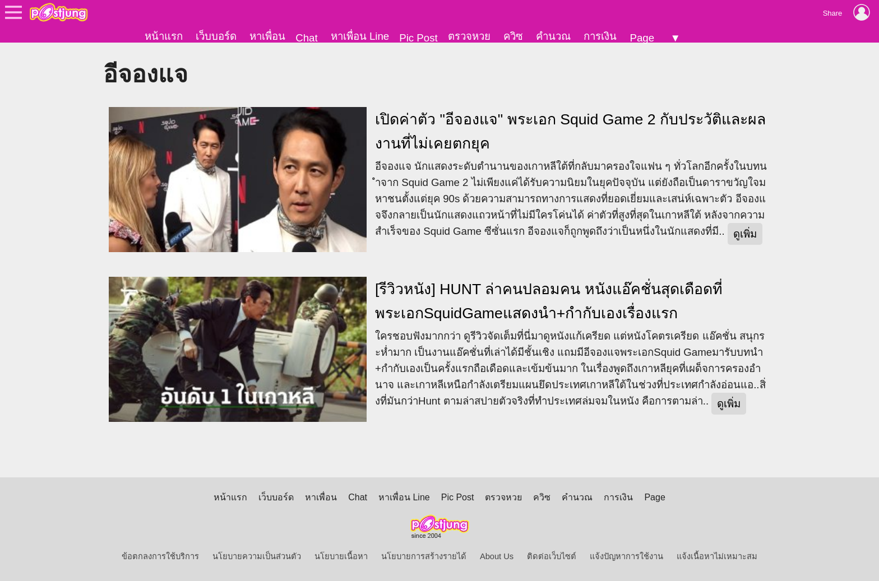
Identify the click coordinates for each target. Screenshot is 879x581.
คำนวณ (553, 36)
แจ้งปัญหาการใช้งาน (626, 556)
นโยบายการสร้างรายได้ (423, 556)
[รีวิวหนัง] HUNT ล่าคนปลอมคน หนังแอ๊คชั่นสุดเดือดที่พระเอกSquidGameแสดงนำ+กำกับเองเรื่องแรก (549, 301)
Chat (306, 38)
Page (642, 38)
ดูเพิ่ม (745, 234)
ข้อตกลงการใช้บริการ (160, 556)
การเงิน (600, 36)
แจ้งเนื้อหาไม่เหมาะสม (717, 556)
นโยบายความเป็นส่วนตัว (256, 556)
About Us (496, 556)
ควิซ (513, 36)
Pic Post (418, 38)
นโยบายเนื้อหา (341, 556)
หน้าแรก (164, 36)
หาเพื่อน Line (360, 36)
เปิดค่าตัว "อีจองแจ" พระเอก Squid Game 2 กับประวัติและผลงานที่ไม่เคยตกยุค (570, 131)
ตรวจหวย (469, 36)
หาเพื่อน (267, 36)
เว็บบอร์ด (216, 36)
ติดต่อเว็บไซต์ (551, 556)
